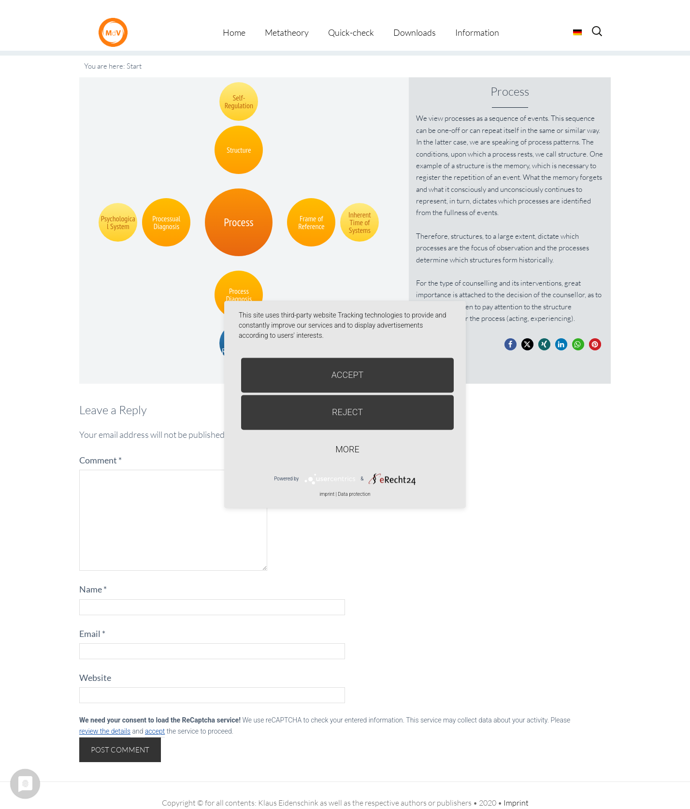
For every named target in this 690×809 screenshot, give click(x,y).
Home (234, 18)
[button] (510, 330)
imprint (326, 494)
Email (92, 619)
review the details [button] (104, 717)
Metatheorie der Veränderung (115, 18)
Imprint (516, 788)
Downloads (414, 18)
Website (95, 663)
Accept (347, 375)
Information (477, 18)
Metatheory (287, 18)
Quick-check (351, 18)
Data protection (354, 494)
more (347, 449)
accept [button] (155, 717)
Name (93, 575)
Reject (347, 412)
